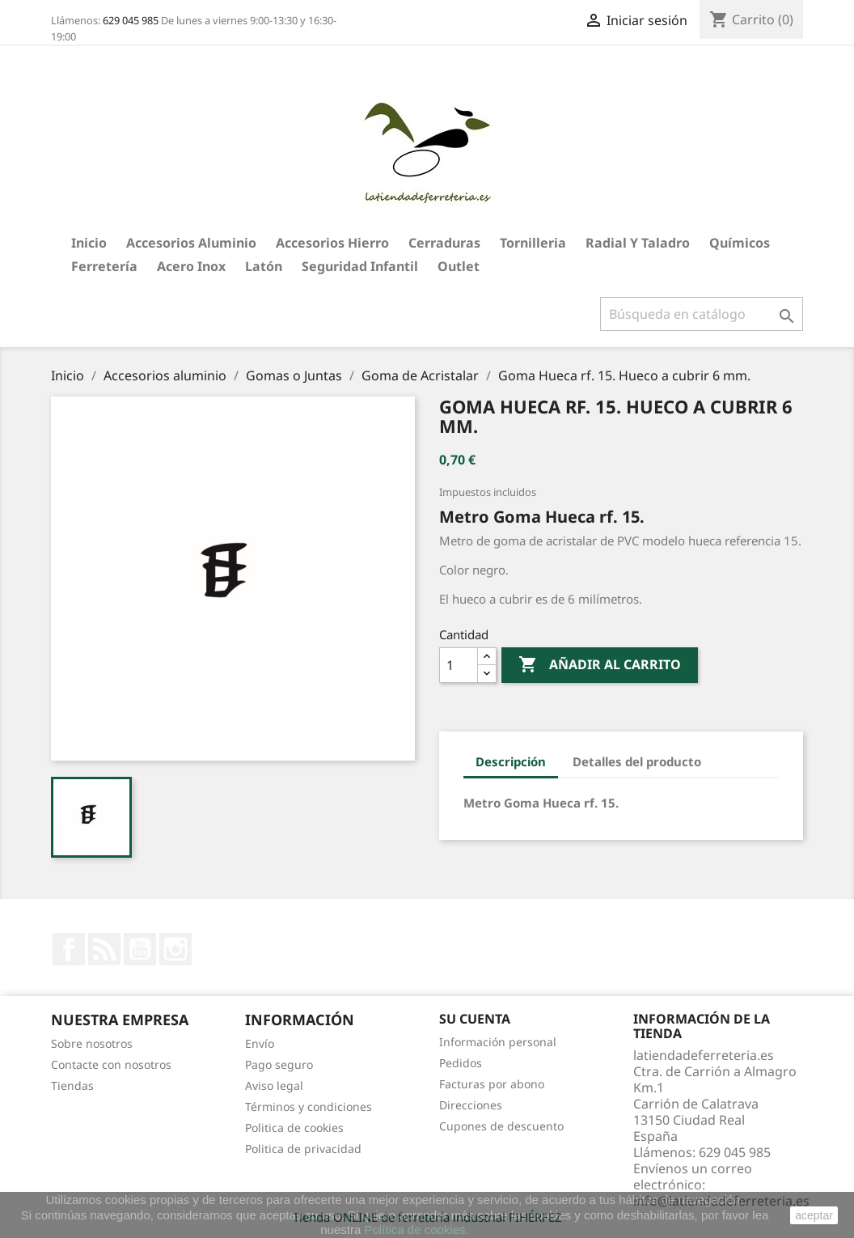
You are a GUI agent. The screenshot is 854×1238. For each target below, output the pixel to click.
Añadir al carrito (599, 665)
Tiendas (72, 1085)
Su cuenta (474, 1019)
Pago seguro (279, 1064)
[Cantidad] (458, 665)
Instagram (175, 949)
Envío (259, 1043)
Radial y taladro (638, 243)
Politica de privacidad (303, 1148)
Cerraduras (444, 243)
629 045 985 (131, 20)
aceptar (814, 1215)
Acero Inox (191, 266)
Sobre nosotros (92, 1043)
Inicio (89, 243)
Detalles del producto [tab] (637, 761)
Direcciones (470, 1105)
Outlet (459, 266)
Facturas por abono (491, 1084)
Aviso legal (274, 1085)
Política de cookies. (416, 1229)
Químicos (739, 243)
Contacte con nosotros (111, 1064)
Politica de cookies (294, 1127)
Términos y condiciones (308, 1106)
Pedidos (460, 1063)
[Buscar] (701, 314)
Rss (104, 949)
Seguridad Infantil (360, 266)
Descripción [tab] (511, 761)
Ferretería (104, 266)
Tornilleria (533, 243)
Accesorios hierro (332, 243)
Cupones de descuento (501, 1126)
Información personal (497, 1041)
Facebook (69, 949)
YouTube (140, 949)
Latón (263, 266)
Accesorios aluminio (191, 243)
